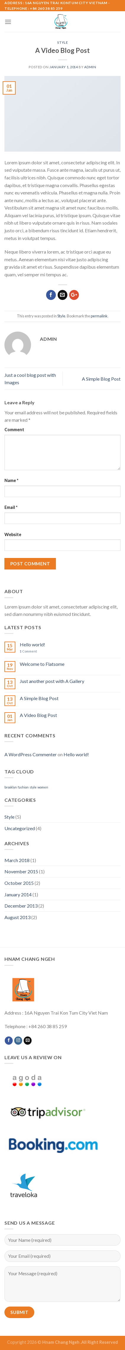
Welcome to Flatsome (42, 664)
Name (11, 480)
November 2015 (21, 871)
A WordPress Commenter (30, 754)
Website (12, 534)
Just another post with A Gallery (52, 681)
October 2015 (19, 883)
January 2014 (18, 894)
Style (62, 42)
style (33, 787)
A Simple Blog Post (101, 379)
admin (90, 67)
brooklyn (10, 787)
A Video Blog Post (38, 715)
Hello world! (32, 644)
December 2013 (21, 905)
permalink (99, 316)
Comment (14, 429)
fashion (23, 787)
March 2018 (17, 860)
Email (10, 507)
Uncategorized (19, 828)
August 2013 (17, 917)
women (43, 787)
